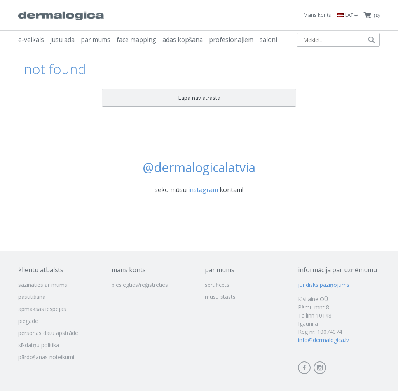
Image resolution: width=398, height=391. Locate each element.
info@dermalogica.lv (323, 340)
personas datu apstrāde (48, 333)
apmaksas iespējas (42, 308)
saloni (268, 39)
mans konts (129, 269)
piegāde (28, 321)
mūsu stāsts (220, 296)
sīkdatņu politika (38, 345)
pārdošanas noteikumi (46, 357)
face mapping (136, 39)
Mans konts (317, 14)
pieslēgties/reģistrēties (140, 284)
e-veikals (31, 39)
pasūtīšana (31, 296)
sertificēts (217, 284)
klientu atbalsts (40, 269)
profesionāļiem (231, 39)
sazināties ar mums (42, 284)
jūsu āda (62, 39)
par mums (95, 39)
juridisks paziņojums (323, 284)
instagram (203, 189)
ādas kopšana (182, 39)
